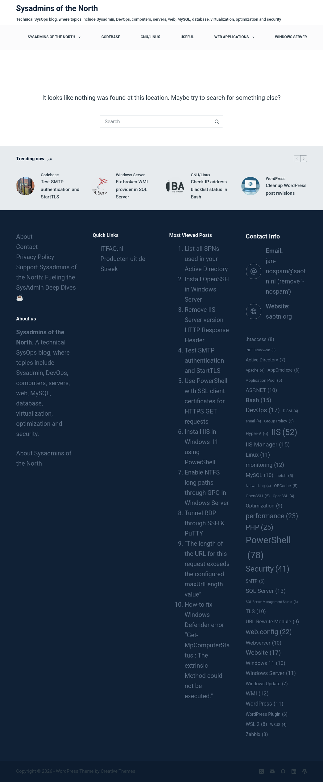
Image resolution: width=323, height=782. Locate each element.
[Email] (272, 771)
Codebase (110, 37)
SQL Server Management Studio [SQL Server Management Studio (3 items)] (272, 602)
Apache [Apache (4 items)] (255, 371)
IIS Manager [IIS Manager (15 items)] (268, 445)
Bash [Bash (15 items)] (258, 400)
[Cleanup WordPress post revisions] (250, 186)
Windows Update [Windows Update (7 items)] (267, 684)
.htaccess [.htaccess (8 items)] (260, 340)
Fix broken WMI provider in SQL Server (132, 189)
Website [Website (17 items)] (263, 653)
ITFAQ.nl (111, 248)
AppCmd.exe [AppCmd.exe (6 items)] (283, 370)
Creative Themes (118, 771)
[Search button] (217, 121)
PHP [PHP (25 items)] (259, 527)
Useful (187, 37)
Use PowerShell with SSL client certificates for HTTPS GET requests (205, 401)
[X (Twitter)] (261, 771)
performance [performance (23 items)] (272, 516)
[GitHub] (283, 771)
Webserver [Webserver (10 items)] (264, 642)
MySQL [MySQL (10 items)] (260, 475)
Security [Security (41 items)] (268, 569)
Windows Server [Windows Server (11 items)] (271, 673)
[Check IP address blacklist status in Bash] (175, 186)
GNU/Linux (150, 37)
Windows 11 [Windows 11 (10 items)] (265, 663)
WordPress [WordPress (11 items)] (265, 703)
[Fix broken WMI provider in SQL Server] (100, 186)
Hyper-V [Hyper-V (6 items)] (257, 434)
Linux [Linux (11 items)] (258, 454)
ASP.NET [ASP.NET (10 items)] (261, 390)
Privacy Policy (35, 257)
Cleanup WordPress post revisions (286, 189)
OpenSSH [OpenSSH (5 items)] (258, 496)
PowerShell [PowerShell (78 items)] (268, 549)
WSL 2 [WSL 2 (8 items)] (256, 724)
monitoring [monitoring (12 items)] (265, 465)
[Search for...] (155, 121)
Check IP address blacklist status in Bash (209, 189)
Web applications (235, 37)
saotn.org (279, 316)
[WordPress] (304, 771)
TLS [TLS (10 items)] (256, 611)
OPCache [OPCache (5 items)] (285, 486)
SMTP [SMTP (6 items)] (255, 581)
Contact (27, 246)
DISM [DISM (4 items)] (290, 411)
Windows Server (291, 37)
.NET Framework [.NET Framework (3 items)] (261, 350)
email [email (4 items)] (253, 421)
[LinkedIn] (294, 771)
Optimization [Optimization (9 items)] (264, 506)
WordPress (276, 178)
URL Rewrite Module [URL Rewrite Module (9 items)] (272, 621)
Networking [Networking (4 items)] (258, 486)
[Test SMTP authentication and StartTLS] (25, 186)
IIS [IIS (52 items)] (284, 432)
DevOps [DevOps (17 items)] (263, 410)
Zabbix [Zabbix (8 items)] (257, 735)
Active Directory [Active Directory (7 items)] (265, 360)
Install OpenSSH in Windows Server (206, 289)
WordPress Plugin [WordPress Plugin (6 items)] (267, 714)
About (24, 236)
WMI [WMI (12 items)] (257, 693)
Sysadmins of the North (57, 8)
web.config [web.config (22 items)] (269, 631)
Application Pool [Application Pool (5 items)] (264, 380)
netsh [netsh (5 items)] (284, 475)
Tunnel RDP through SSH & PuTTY (204, 523)
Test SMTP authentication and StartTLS (60, 189)
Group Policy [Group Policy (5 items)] (279, 421)
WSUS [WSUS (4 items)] (278, 725)
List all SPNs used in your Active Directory (206, 259)
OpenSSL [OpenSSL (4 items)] (283, 496)
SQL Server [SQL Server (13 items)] (266, 591)
